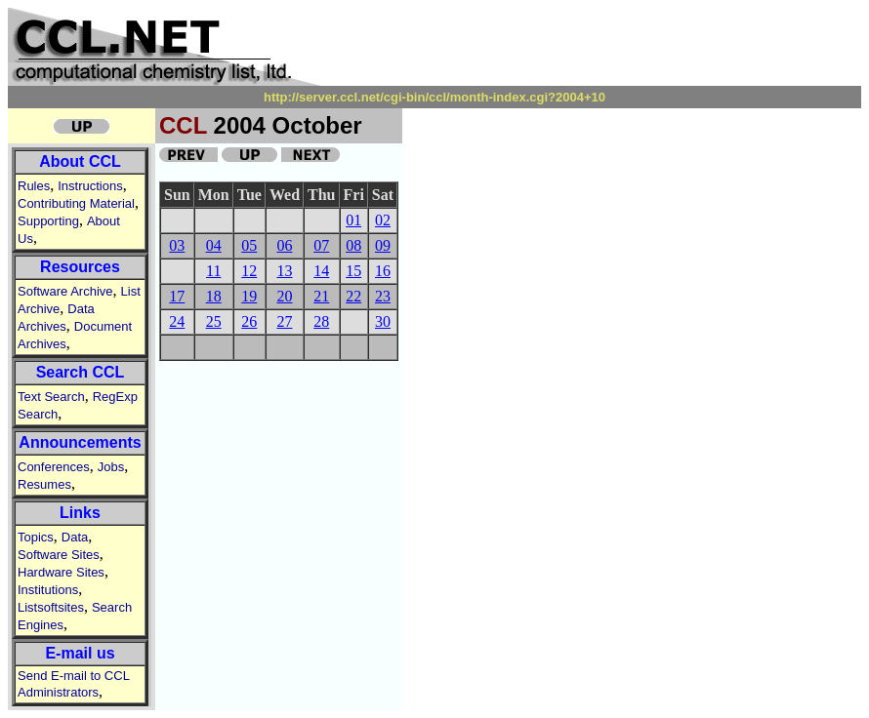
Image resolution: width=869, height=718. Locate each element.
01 (353, 220)
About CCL (80, 161)
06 (284, 245)
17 (177, 296)
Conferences (54, 466)
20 (284, 296)
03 (177, 245)
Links (80, 512)
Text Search (51, 396)
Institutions (48, 589)
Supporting (48, 221)
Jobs (111, 466)
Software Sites (59, 554)
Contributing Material (76, 203)
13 (284, 270)
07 (321, 245)
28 (321, 321)
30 (383, 321)
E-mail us (79, 653)
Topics (36, 537)
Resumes (44, 484)
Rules (34, 186)
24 (177, 321)
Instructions (90, 186)
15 (353, 270)
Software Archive (65, 291)
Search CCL (80, 372)
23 (383, 296)
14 (321, 270)
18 (214, 296)
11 (213, 270)
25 (214, 321)
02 (383, 220)
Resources (80, 267)
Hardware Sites (61, 572)
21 (321, 296)
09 (383, 245)
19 (249, 296)
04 (214, 245)
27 (284, 321)
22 (353, 296)
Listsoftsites (51, 607)
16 (383, 270)
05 (249, 245)
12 (249, 270)
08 (353, 245)
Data (75, 537)
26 (249, 321)
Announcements (80, 442)
